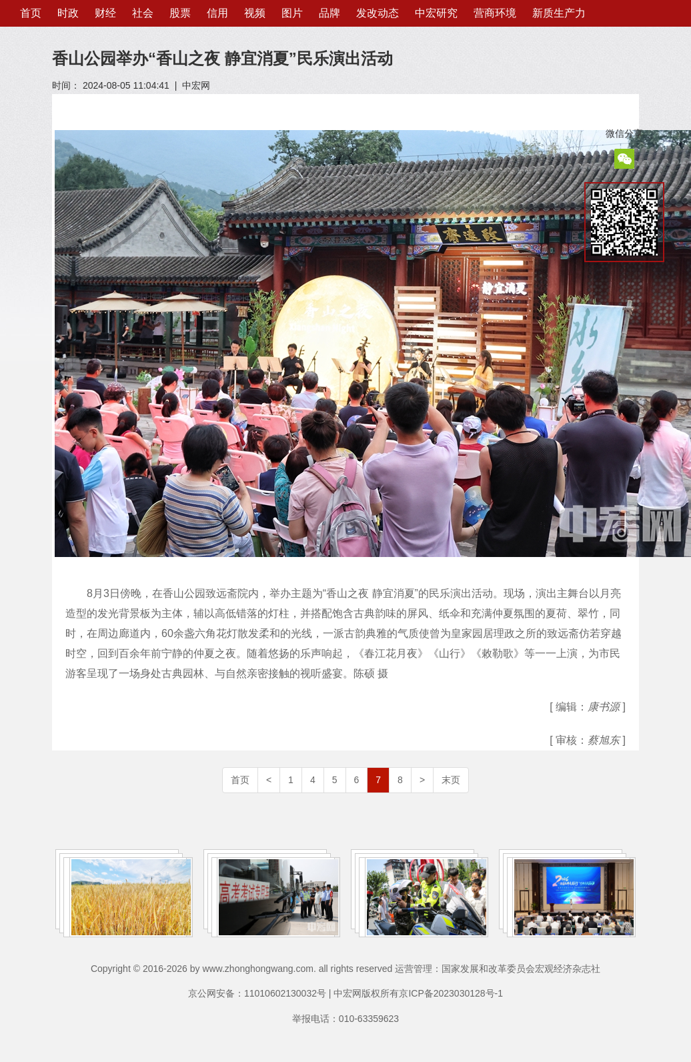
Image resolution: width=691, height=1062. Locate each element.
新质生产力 (559, 13)
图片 (292, 13)
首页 (30, 13)
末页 (451, 779)
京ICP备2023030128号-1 (451, 993)
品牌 (329, 13)
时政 (68, 13)
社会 (142, 13)
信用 (217, 13)
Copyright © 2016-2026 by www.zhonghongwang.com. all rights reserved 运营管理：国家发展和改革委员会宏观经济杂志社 (345, 968)
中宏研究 (436, 13)
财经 (105, 13)
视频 (254, 13)
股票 (180, 13)
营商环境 (495, 13)
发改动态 (377, 13)
